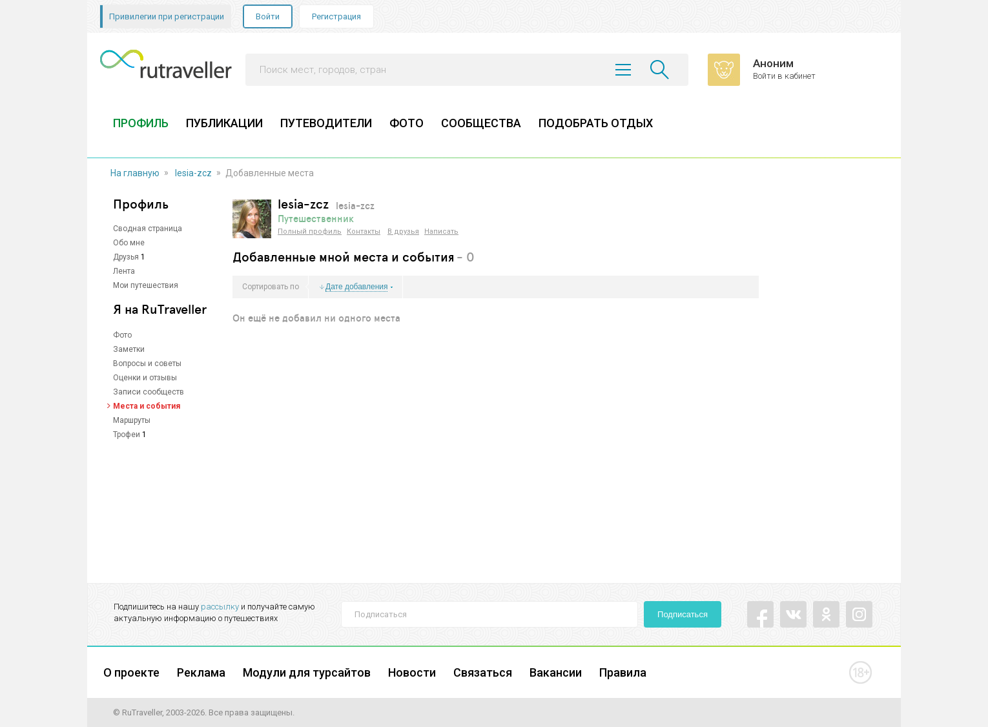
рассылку (220, 606)
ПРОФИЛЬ (141, 123)
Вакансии (556, 672)
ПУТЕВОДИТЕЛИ (326, 123)
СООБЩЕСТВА (481, 123)
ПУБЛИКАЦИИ (224, 123)
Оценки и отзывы (145, 377)
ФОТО (406, 123)
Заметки (129, 349)
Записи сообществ (148, 391)
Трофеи (126, 434)
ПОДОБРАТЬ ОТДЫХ (596, 123)
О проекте (131, 672)
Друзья (126, 256)
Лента (124, 271)
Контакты (363, 231)
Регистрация (336, 16)
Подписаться (682, 614)
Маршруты (131, 420)
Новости (412, 672)
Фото (122, 335)
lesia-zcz (193, 173)
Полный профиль (310, 231)
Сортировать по (270, 286)
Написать (441, 231)
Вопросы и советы (147, 363)
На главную (135, 173)
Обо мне (129, 242)
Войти (268, 16)
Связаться (482, 672)
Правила (622, 672)
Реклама (201, 672)
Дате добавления (356, 287)
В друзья (403, 231)
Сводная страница (147, 228)
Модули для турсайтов (307, 672)
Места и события (146, 406)
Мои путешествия (145, 285)
